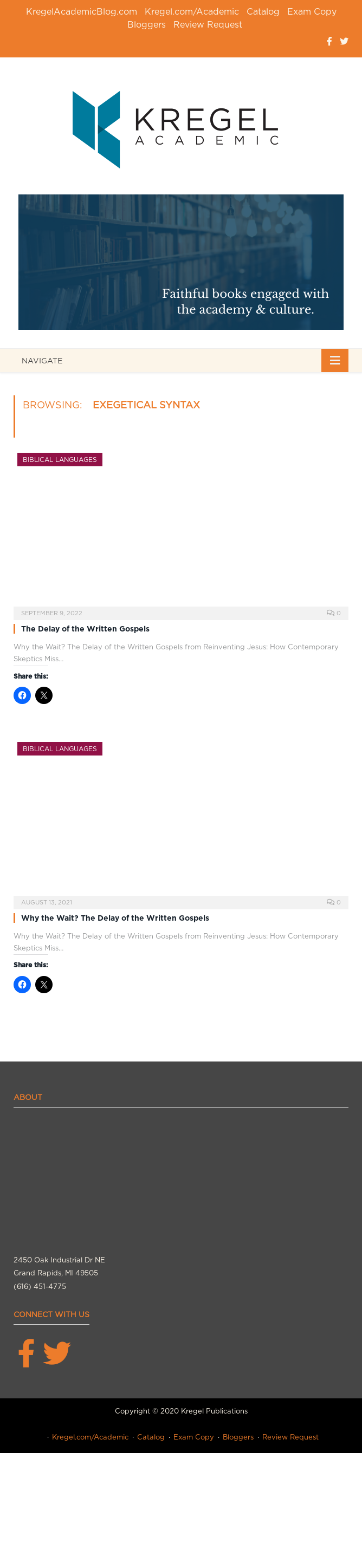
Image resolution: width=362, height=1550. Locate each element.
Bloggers (146, 24)
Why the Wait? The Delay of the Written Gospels (115, 918)
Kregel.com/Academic (192, 11)
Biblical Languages (60, 459)
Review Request (207, 24)
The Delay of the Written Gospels (85, 628)
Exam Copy (312, 11)
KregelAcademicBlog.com (81, 11)
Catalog (263, 11)
